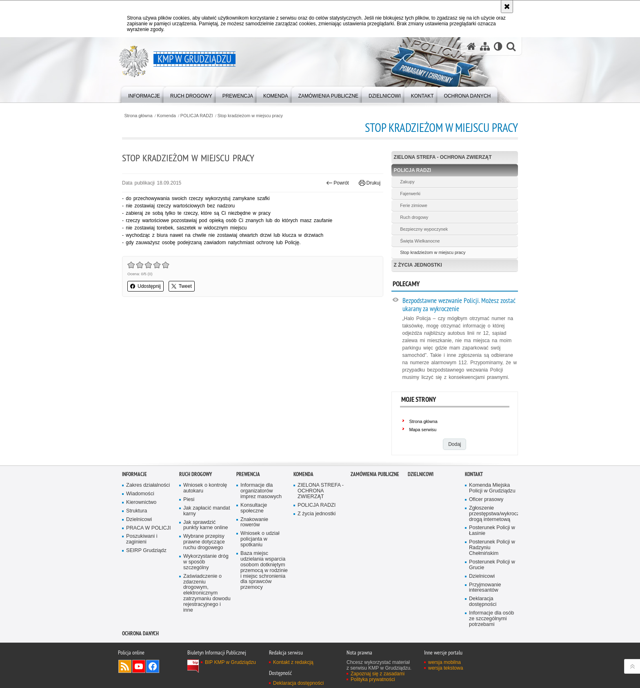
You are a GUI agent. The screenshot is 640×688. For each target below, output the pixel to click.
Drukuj (369, 183)
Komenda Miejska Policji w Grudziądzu (492, 488)
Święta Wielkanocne (420, 240)
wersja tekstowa (445, 668)
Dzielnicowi (139, 519)
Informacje (134, 474)
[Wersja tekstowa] (498, 46)
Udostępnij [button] (145, 286)
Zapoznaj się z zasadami (377, 674)
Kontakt (474, 474)
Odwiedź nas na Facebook (152, 666)
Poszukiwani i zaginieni (141, 539)
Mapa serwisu (423, 429)
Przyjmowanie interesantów (485, 587)
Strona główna (138, 116)
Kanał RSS (124, 666)
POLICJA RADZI (196, 116)
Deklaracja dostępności (482, 601)
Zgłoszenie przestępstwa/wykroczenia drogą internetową (492, 513)
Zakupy (407, 181)
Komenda (166, 116)
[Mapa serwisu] (485, 46)
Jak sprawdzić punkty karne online (205, 525)
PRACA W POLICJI (148, 528)
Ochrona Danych (140, 633)
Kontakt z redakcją (293, 662)
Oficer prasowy (486, 499)
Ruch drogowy (414, 217)
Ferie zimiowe (413, 205)
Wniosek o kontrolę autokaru (205, 488)
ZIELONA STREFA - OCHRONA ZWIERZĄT (443, 157)
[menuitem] (144, 94)
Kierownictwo (141, 502)
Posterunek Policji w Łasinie (492, 530)
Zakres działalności (148, 485)
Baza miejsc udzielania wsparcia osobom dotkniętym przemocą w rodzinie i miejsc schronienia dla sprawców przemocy (264, 570)
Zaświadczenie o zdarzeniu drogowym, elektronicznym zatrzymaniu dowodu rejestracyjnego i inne (207, 593)
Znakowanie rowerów (254, 522)
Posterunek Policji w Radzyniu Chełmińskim (492, 547)
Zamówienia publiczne (375, 474)
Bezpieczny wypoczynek (424, 229)
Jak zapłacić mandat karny (206, 511)
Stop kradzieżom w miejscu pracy (250, 116)
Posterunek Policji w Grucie (492, 564)
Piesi (188, 499)
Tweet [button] (181, 286)
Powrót (337, 183)
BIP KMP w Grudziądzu (230, 662)
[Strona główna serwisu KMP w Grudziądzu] (471, 46)
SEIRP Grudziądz (146, 550)
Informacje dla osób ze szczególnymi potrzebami (491, 618)
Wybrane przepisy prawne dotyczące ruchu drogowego (204, 542)
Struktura (136, 511)
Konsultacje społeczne (253, 508)
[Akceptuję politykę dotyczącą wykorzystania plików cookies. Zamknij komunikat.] (507, 6)
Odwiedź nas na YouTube (138, 666)
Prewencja (248, 474)
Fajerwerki (410, 193)
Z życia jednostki (418, 265)
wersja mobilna (444, 662)
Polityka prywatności (373, 679)
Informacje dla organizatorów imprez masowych (261, 491)
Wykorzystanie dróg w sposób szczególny (206, 562)
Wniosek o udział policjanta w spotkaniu (259, 539)
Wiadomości (140, 494)
